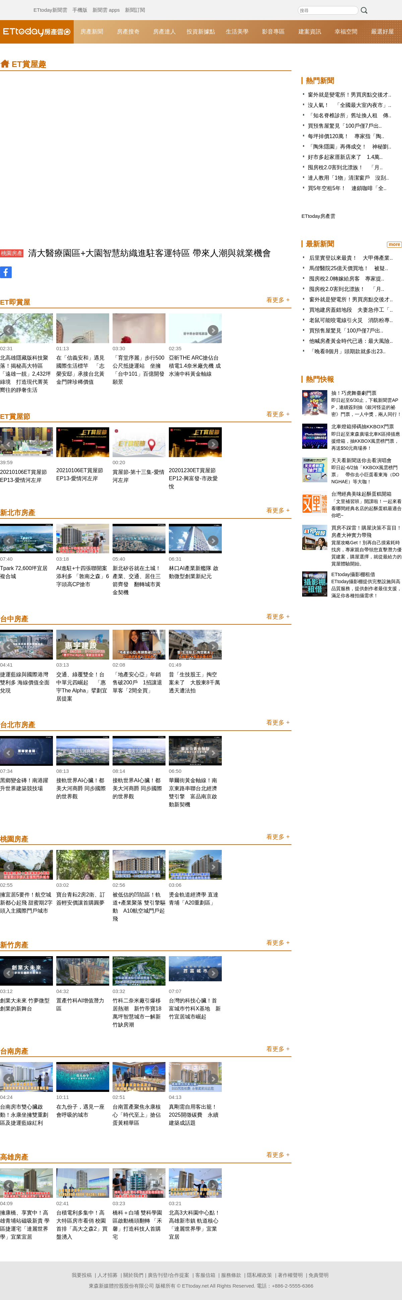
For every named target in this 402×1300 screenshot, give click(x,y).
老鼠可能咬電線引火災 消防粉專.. (351, 320)
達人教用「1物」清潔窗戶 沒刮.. (348, 178)
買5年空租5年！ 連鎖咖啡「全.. (347, 188)
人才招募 (107, 1275)
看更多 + (278, 300)
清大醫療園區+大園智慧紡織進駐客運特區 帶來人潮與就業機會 (149, 253)
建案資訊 (309, 31)
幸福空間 (346, 31)
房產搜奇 (128, 31)
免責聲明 (319, 1275)
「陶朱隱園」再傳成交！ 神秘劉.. (349, 146)
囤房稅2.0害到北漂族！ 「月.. (345, 167)
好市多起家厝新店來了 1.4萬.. (345, 157)
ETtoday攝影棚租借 (353, 574)
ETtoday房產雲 (37, 32)
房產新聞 (91, 31)
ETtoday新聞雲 (50, 3)
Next (213, 330)
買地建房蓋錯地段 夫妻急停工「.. (351, 310)
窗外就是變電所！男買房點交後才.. (349, 95)
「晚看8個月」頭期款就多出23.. (347, 351)
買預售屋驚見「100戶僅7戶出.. (345, 126)
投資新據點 (201, 31)
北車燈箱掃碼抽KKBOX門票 (362, 426)
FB (6, 272)
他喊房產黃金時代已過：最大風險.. (351, 341)
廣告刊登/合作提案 (168, 1275)
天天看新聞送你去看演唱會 (361, 460)
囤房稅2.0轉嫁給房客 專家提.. (346, 279)
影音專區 (273, 31)
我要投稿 (82, 1275)
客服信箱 (205, 1275)
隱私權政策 (259, 1275)
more (394, 244)
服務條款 (231, 1275)
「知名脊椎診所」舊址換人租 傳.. (349, 115)
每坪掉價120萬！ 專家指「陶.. (346, 136)
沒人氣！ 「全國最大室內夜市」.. (349, 105)
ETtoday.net (195, 1286)
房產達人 (164, 31)
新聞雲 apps (106, 3)
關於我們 (133, 1275)
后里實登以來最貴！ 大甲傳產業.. (351, 258)
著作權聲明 (290, 1275)
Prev (8, 330)
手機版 (79, 3)
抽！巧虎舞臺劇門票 (354, 393)
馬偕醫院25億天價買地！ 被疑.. (348, 268)
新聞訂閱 (135, 3)
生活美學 (237, 31)
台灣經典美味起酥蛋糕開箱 (361, 494)
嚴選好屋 (382, 31)
